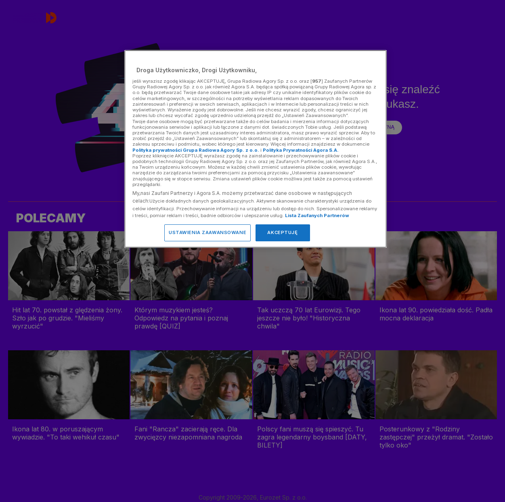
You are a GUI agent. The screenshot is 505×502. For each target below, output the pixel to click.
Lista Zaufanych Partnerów (317, 215)
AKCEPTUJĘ (282, 232)
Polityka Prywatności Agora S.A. (301, 150)
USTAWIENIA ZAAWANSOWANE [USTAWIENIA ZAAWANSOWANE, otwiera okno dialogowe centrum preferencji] (207, 232)
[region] (255, 148)
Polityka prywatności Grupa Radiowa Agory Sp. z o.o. (195, 150)
